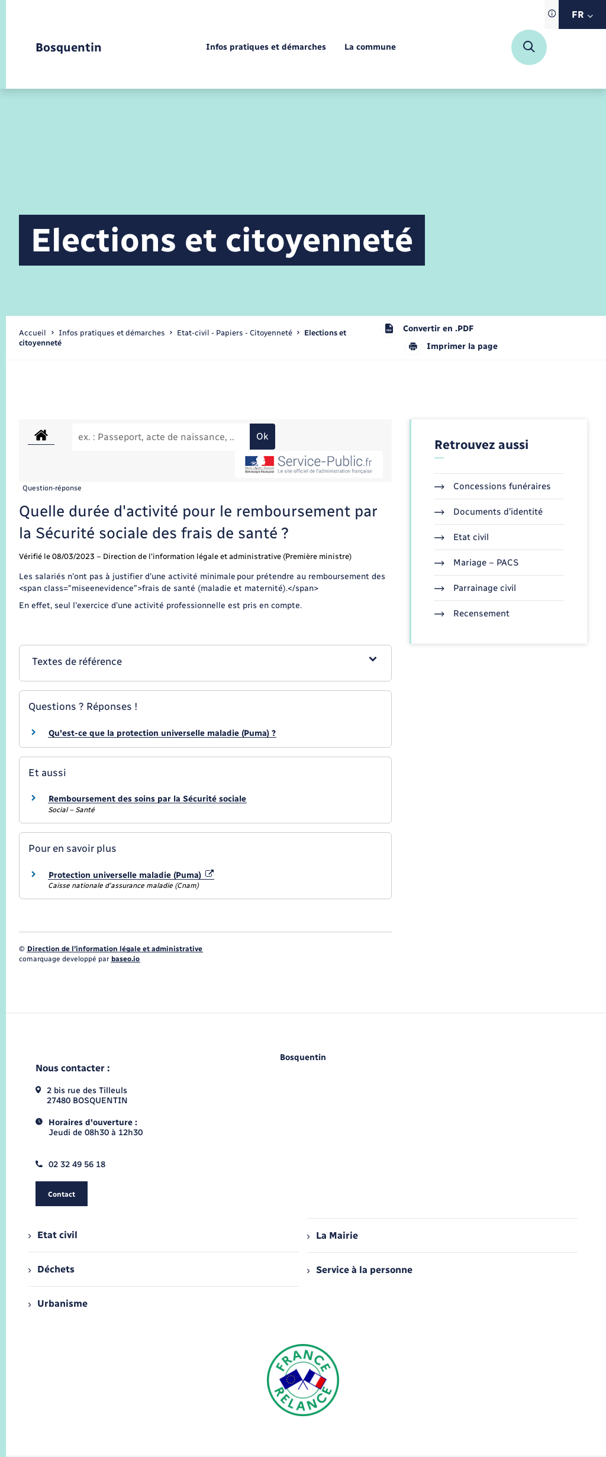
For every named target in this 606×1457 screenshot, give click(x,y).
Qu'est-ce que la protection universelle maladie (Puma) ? (162, 733)
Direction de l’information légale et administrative (114, 949)
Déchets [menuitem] (51, 1269)
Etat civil (461, 537)
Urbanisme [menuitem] (58, 1303)
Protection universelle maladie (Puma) (131, 875)
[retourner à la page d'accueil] (69, 47)
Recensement (472, 613)
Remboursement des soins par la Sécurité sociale (147, 799)
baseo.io (125, 959)
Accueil (32, 332)
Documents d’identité (488, 511)
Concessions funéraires (492, 486)
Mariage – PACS (476, 562)
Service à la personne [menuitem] (359, 1269)
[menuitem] (266, 47)
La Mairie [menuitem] (332, 1235)
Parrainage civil (475, 588)
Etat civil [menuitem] (53, 1234)
